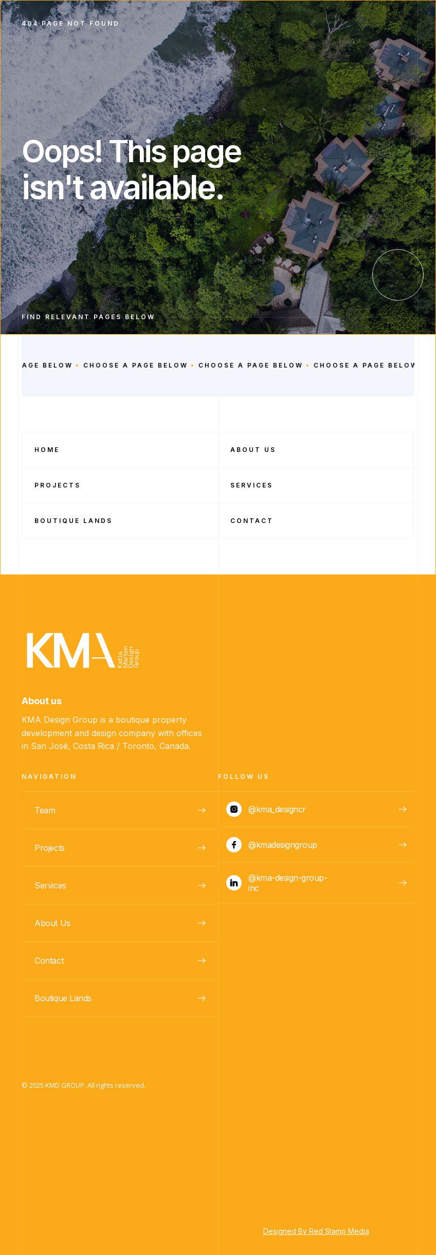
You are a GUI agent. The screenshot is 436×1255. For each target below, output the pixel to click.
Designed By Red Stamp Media (316, 1231)
